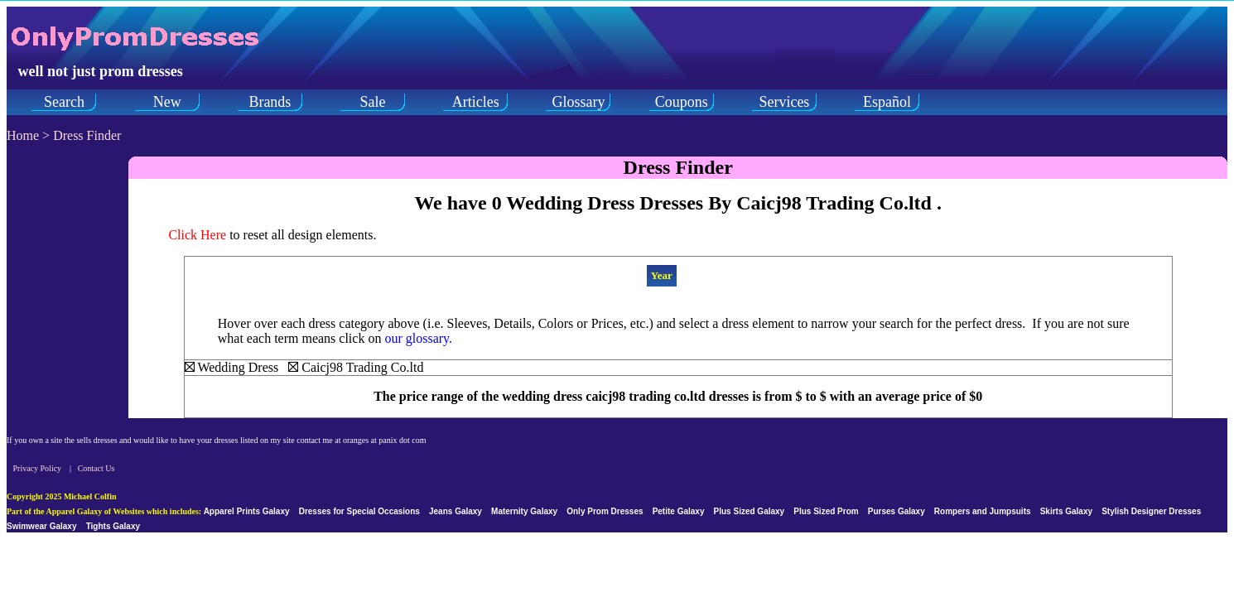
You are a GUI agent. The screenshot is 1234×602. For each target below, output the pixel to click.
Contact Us (96, 468)
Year (661, 275)
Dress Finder (87, 135)
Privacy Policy (37, 468)
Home (23, 135)
